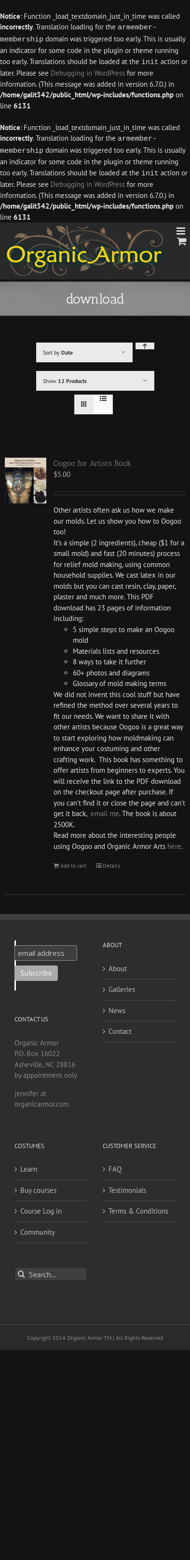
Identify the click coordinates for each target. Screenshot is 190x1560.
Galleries (122, 986)
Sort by (58, 349)
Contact (120, 1028)
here (174, 843)
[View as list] (103, 395)
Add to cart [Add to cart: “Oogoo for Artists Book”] (73, 862)
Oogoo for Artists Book (92, 460)
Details (111, 862)
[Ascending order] (145, 343)
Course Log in (41, 1208)
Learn (28, 1166)
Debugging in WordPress (88, 71)
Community (37, 1229)
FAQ (115, 1166)
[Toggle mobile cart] (182, 238)
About (118, 965)
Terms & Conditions (138, 1208)
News (117, 1007)
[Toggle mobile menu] (181, 228)
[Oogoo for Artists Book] (25, 478)
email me (105, 810)
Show (65, 378)
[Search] (21, 1271)
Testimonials (127, 1187)
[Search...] (50, 1271)
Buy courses (38, 1187)
